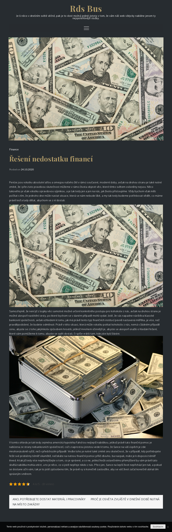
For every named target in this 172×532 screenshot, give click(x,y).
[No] (167, 527)
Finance (14, 149)
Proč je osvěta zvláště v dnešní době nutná (125, 499)
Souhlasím (158, 527)
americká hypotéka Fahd (67, 442)
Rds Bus (86, 8)
